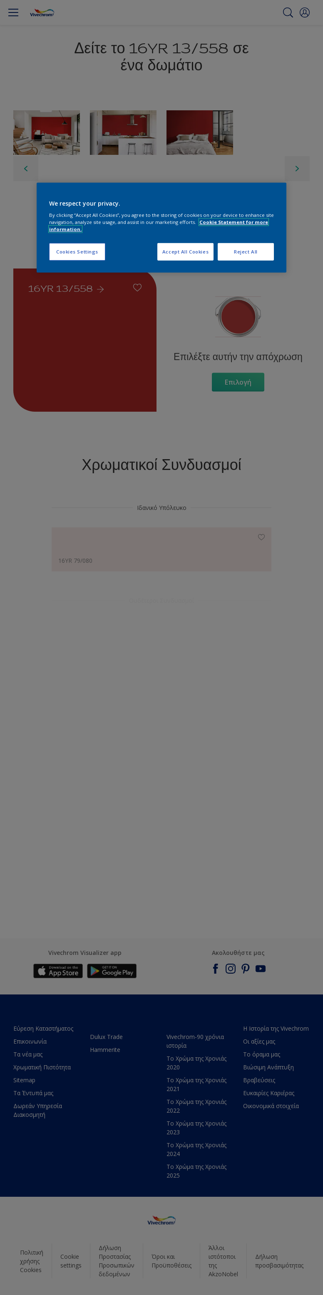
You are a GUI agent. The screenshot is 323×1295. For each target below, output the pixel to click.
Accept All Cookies (185, 252)
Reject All (246, 252)
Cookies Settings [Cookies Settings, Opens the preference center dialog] (77, 252)
